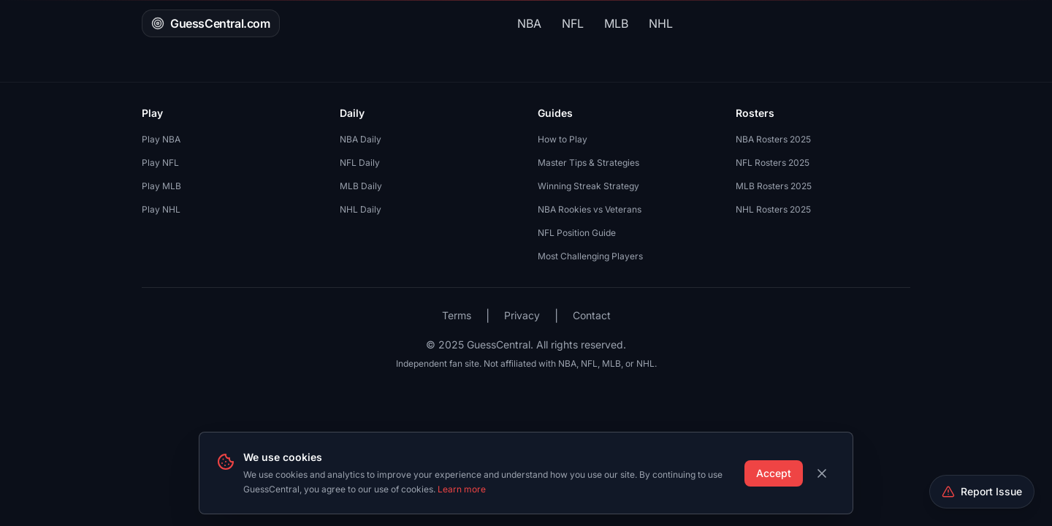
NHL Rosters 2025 (773, 209)
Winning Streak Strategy (588, 185)
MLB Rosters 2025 (774, 185)
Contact (592, 315)
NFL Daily (360, 162)
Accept (773, 473)
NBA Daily (360, 139)
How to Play (562, 139)
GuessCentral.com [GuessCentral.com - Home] (210, 23)
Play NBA (161, 139)
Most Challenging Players (590, 256)
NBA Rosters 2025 (773, 139)
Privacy (522, 315)
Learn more (462, 489)
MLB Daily (361, 185)
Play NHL (161, 209)
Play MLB (161, 185)
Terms (456, 315)
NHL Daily (360, 209)
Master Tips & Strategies (588, 162)
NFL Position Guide (577, 232)
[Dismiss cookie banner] (822, 473)
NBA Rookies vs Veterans (589, 209)
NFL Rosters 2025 (772, 162)
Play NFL (160, 162)
